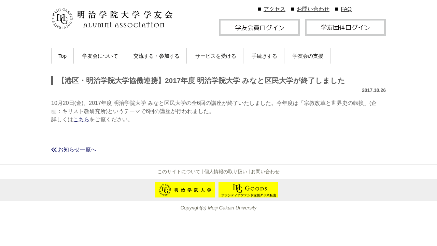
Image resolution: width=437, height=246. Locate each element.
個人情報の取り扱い (225, 171)
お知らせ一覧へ (77, 149)
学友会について (100, 56)
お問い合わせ (313, 9)
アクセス (274, 9)
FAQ (346, 9)
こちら (81, 119)
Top (62, 56)
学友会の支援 (308, 56)
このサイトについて (178, 171)
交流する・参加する (156, 56)
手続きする (264, 56)
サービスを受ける (215, 56)
